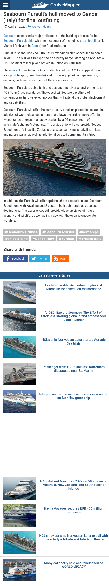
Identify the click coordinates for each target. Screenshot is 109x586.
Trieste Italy (91, 239)
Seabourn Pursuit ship (18, 40)
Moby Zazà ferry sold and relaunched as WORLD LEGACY (73, 565)
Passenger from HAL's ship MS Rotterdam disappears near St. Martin (74, 368)
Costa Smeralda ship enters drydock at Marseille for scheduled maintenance (73, 287)
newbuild (15, 70)
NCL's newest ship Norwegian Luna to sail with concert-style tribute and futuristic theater (73, 537)
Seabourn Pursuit (60, 232)
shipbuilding (18, 239)
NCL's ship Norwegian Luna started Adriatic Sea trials (73, 341)
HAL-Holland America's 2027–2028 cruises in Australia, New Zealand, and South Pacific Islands (73, 485)
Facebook (18, 258)
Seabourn (9, 36)
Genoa (36, 45)
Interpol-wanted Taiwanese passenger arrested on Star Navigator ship (73, 396)
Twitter (42, 258)
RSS (63, 258)
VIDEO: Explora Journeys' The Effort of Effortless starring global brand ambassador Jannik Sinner (73, 316)
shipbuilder (92, 40)
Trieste (40, 75)
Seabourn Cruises (23, 232)
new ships (90, 232)
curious (67, 239)
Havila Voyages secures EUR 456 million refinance (73, 510)
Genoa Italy (44, 239)
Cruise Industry (39, 26)
